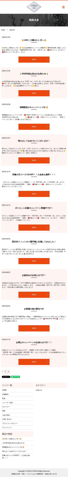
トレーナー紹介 (7, 402)
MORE (34, 59)
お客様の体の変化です (34, 309)
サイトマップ (7, 427)
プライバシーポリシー (10, 423)
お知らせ (39, 390)
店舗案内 (5, 394)
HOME (3, 30)
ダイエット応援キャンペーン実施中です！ (34, 208)
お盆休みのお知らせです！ (34, 275)
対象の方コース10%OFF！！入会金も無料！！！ (34, 174)
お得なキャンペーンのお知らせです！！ (34, 342)
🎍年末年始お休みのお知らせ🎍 (34, 74)
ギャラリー (6, 407)
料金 (3, 398)
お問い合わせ (7, 419)
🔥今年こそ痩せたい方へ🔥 (34, 40)
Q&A (3, 411)
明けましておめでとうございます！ (34, 141)
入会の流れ (6, 415)
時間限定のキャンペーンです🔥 (34, 107)
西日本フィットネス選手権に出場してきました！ (34, 241)
